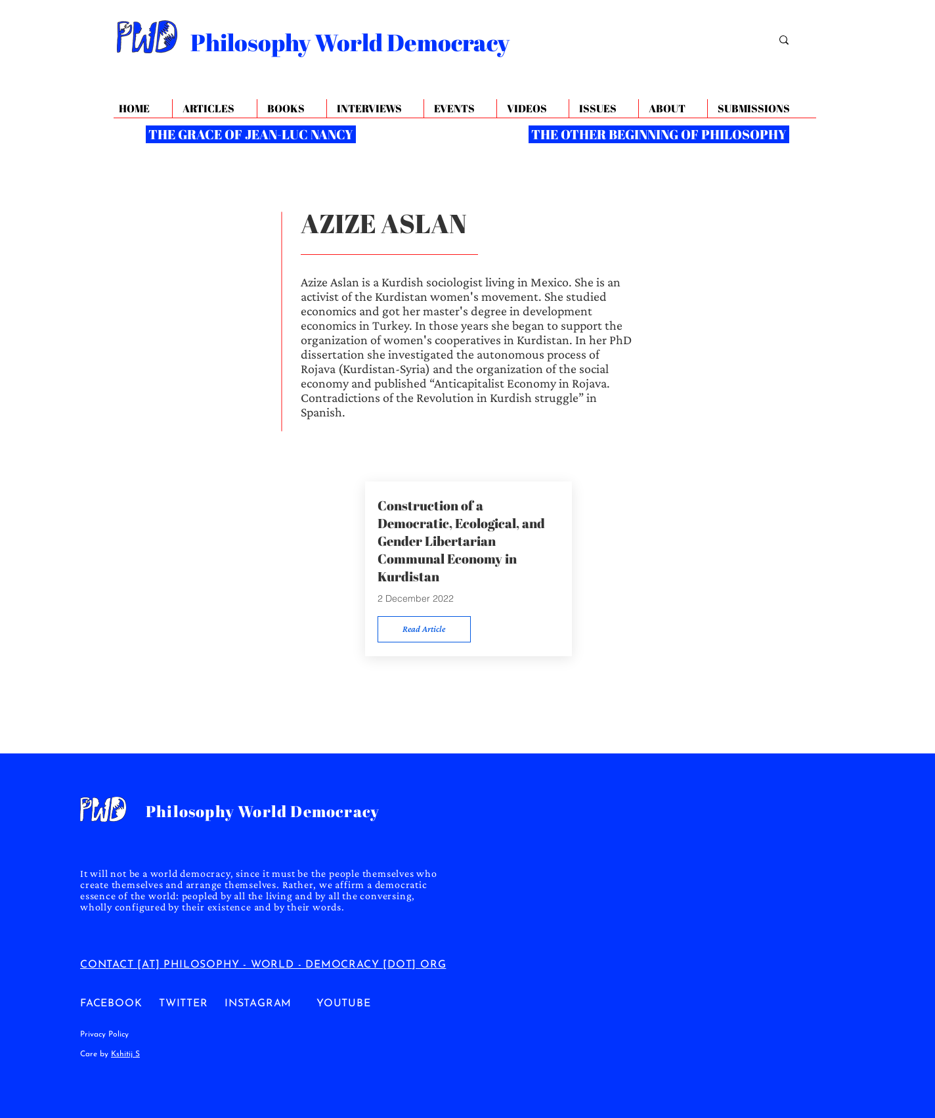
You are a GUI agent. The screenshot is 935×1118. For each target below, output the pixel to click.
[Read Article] (424, 629)
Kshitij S (125, 1054)
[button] (672, 108)
